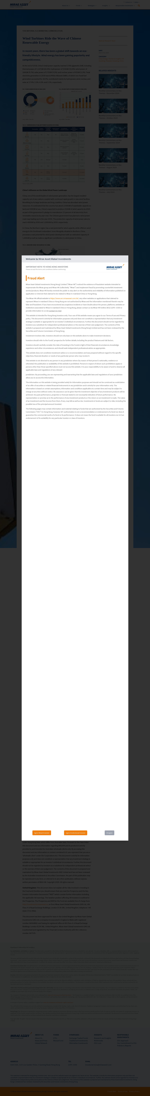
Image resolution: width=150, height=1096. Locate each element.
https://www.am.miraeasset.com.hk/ (64, 298)
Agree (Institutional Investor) (75, 833)
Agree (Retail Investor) (41, 833)
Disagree (109, 833)
